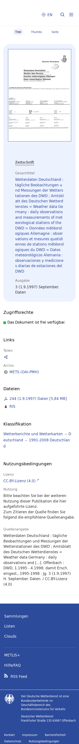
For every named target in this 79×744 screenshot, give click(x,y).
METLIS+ (12, 655)
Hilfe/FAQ (12, 665)
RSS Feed (19, 676)
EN (49, 15)
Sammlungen (16, 616)
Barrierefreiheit (55, 735)
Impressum (29, 735)
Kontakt (9, 735)
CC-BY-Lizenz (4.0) (19, 481)
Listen (9, 626)
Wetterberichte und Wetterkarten (33, 434)
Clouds (10, 636)
